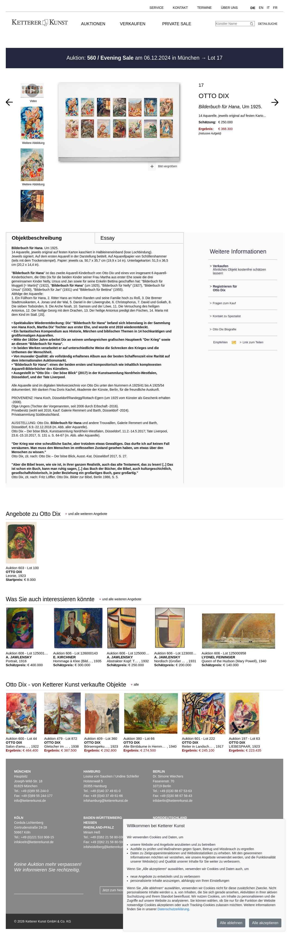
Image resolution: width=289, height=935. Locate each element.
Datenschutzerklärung (173, 909)
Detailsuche (267, 23)
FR (275, 7)
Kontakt (180, 7)
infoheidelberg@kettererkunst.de (106, 847)
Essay (108, 238)
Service (156, 7)
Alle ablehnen (231, 923)
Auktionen (93, 24)
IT (268, 7)
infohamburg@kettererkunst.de (105, 800)
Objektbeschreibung (37, 238)
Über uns (229, 7)
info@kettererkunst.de (30, 800)
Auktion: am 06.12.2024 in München (133, 58)
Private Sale (176, 24)
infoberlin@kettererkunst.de (172, 800)
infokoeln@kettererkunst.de (34, 842)
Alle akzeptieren (265, 923)
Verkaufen (132, 24)
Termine (204, 7)
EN (261, 7)
